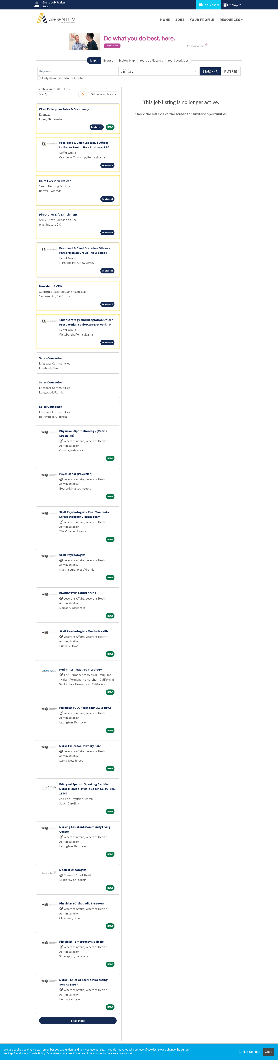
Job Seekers (209, 4)
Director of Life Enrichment (58, 214)
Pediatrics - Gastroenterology (80, 669)
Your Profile (202, 19)
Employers (232, 4)
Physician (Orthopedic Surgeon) (81, 903)
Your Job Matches (151, 60)
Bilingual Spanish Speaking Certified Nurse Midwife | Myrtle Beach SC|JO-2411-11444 (88, 788)
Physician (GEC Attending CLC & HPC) (85, 708)
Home (165, 19)
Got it (268, 1051)
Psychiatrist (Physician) (75, 474)
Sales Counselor (50, 358)
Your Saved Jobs (178, 60)
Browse (108, 60)
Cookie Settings (249, 1051)
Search (93, 60)
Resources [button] (230, 19)
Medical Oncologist (72, 870)
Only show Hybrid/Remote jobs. (63, 78)
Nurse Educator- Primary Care (80, 746)
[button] (231, 71)
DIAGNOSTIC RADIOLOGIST (77, 593)
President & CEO (50, 286)
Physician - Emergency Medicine (81, 941)
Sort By (43, 94)
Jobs (179, 19)
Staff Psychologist (72, 555)
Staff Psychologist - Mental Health (83, 631)
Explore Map (126, 60)
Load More (78, 1021)
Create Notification (103, 94)
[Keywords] (78, 71)
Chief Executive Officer (55, 181)
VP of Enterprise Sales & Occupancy (64, 109)
